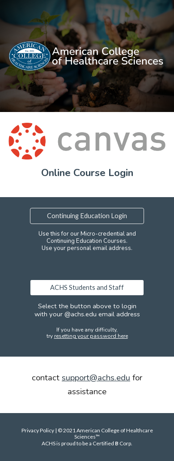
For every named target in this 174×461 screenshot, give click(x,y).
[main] (87, 172)
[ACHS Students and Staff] (87, 287)
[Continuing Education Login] (87, 216)
